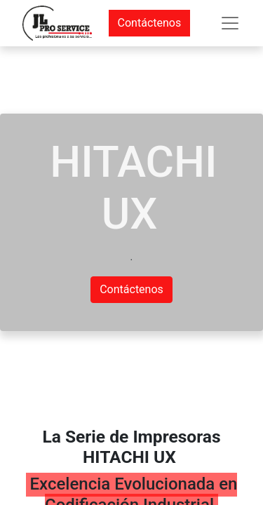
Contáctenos (150, 22)
